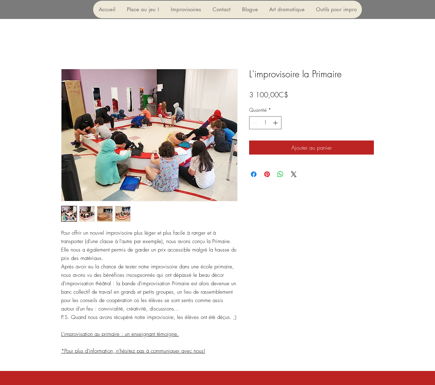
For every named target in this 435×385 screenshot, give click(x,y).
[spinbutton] (265, 123)
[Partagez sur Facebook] (253, 174)
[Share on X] (294, 174)
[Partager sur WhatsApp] (280, 174)
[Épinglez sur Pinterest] (267, 174)
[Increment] (276, 123)
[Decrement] (254, 123)
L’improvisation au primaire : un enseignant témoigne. (120, 334)
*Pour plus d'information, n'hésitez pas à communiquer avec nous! (133, 350)
